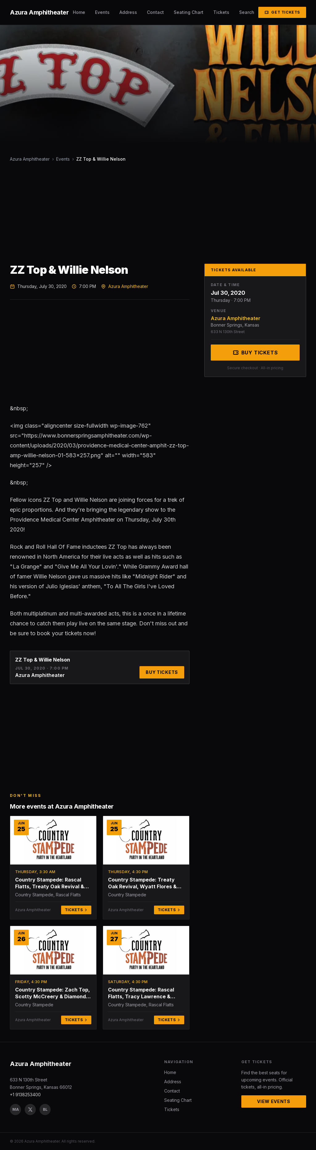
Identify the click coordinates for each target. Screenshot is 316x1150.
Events (102, 12)
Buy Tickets (162, 672)
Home (79, 12)
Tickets (221, 12)
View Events (273, 1101)
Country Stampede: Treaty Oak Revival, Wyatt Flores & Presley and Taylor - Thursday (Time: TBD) (145, 883)
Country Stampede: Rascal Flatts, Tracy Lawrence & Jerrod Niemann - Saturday (141, 993)
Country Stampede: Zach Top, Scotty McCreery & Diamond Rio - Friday (52, 993)
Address (128, 12)
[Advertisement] (158, 213)
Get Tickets (282, 12)
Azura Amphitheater (30, 159)
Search (246, 12)
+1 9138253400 (25, 1094)
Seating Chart (188, 12)
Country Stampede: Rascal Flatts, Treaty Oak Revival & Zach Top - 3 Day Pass (49, 883)
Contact (155, 12)
